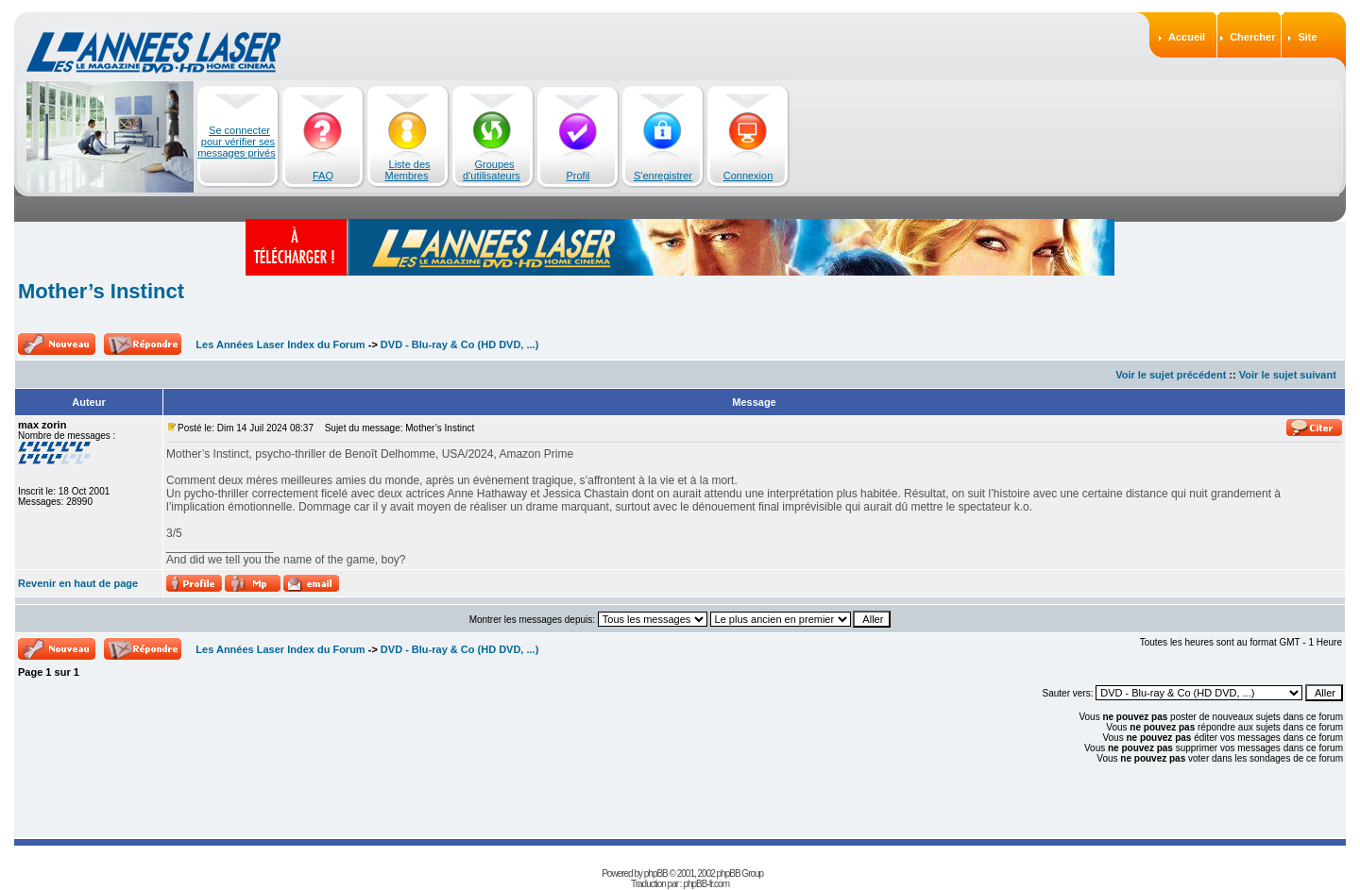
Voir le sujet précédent (1170, 374)
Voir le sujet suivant (1287, 374)
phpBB (656, 873)
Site (1307, 36)
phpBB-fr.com (706, 884)
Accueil (1186, 36)
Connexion (748, 175)
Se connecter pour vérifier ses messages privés (236, 142)
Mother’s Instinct (101, 291)
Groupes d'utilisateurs (491, 170)
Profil (577, 175)
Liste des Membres (408, 170)
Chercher (1252, 36)
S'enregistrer (663, 175)
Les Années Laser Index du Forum (280, 344)
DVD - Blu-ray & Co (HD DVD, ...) (459, 344)
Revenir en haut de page (78, 583)
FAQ (323, 175)
